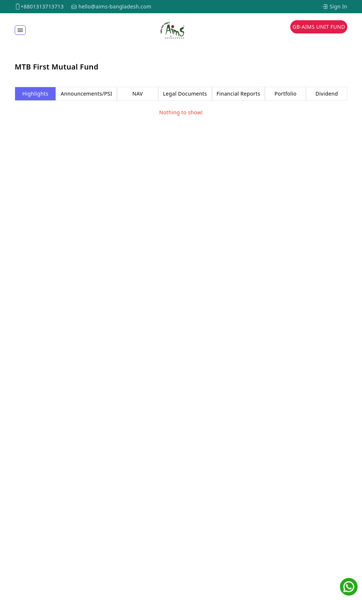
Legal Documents (185, 93)
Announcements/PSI (86, 93)
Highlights (35, 93)
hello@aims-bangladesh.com (114, 6)
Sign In (338, 6)
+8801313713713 (42, 6)
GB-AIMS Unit (318, 26)
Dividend (326, 93)
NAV (137, 93)
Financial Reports (238, 93)
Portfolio (285, 93)
